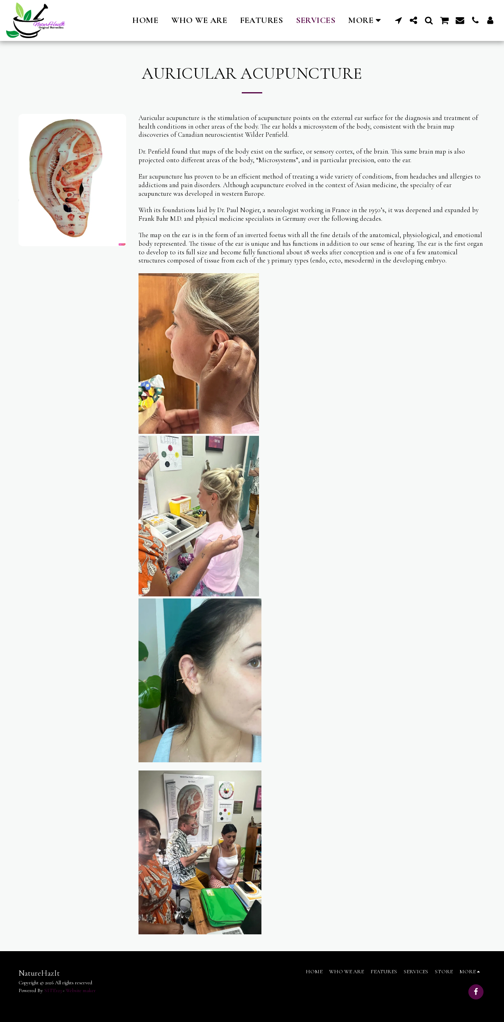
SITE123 (52, 990)
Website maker (81, 990)
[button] (398, 20)
